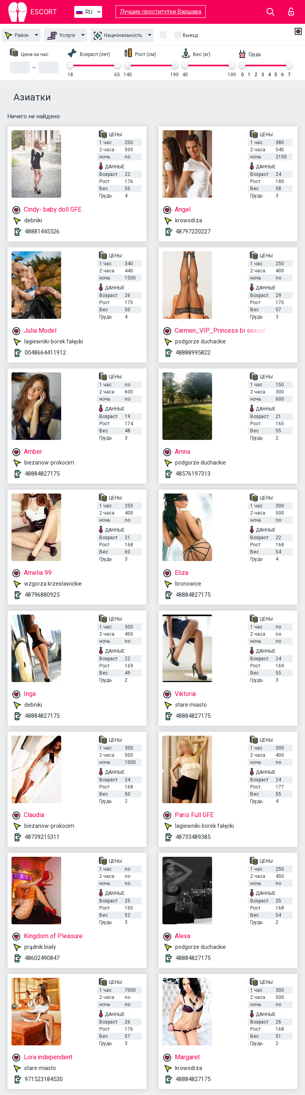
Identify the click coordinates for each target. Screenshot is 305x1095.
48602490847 (42, 958)
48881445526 (42, 231)
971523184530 (44, 1079)
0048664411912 (45, 352)
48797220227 (193, 231)
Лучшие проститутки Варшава (160, 11)
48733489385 (193, 837)
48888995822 (193, 352)
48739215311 (42, 837)
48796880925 (42, 594)
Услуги (61, 36)
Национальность (118, 36)
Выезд (190, 35)
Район (17, 35)
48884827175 (42, 473)
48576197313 (193, 473)
